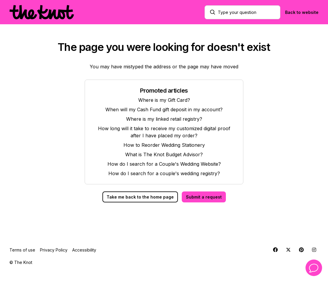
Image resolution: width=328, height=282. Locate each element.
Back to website (302, 12)
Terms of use (22, 249)
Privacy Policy (53, 249)
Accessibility (84, 249)
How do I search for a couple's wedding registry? (164, 173)
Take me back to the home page (140, 196)
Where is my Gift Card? (164, 100)
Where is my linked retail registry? (164, 119)
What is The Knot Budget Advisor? (164, 154)
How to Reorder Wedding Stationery (164, 145)
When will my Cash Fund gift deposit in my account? (164, 109)
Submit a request (204, 196)
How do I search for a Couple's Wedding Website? (164, 164)
